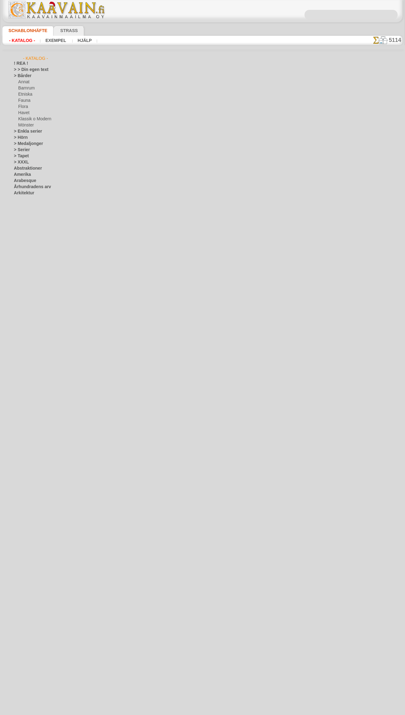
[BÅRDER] (27, 649)
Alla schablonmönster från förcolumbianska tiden (202, 239)
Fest (17, 359)
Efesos (19, 341)
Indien (19, 433)
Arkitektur (22, 193)
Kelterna (21, 452)
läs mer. (241, 710)
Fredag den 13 (25, 390)
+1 (225, 225)
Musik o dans (25, 514)
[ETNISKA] (27, 668)
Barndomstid (29, 236)
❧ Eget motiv (25, 693)
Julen (22, 372)
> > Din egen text (27, 69)
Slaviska (21, 569)
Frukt (18, 396)
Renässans (23, 538)
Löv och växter (26, 483)
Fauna (23, 100)
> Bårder (21, 76)
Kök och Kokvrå (27, 464)
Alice (22, 224)
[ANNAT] (25, 643)
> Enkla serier (25, 131)
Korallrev (21, 470)
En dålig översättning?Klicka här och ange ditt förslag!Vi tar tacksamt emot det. (202, 267)
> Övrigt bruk (101, 209)
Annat (23, 82)
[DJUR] (24, 662)
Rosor (19, 545)
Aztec (18, 205)
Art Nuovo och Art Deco (34, 199)
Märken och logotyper (32, 489)
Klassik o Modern (33, 119)
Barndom (22, 218)
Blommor (21, 310)
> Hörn (19, 137)
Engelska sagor (30, 242)
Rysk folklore (24, 551)
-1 (179, 225)
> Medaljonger (26, 144)
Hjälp (76, 40)
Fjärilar (20, 384)
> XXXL (20, 162)
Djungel (20, 322)
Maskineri (22, 495)
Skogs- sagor (29, 304)
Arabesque (23, 181)
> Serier (20, 150)
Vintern (20, 631)
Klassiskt (21, 458)
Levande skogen (31, 267)
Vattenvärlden (26, 619)
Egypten (20, 347)
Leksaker (25, 261)
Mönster (25, 125)
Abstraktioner (26, 168)
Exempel (51, 40)
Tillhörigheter (25, 588)
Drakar (20, 335)
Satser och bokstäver (32, 557)
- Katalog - (20, 40)
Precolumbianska (28, 532)
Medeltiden (23, 501)
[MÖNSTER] (28, 680)
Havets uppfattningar (32, 415)
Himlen (20, 421)
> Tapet (20, 156)
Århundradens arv (29, 187)
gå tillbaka (203, 225)
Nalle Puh (26, 285)
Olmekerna (23, 520)
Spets (18, 582)
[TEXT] (24, 686)
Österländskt (25, 526)
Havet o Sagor (30, 248)
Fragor (180, 291)
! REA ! (19, 63)
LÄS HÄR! (142, 209)
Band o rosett (25, 211)
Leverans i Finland (239, 291)
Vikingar (21, 625)
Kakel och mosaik (28, 446)
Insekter (21, 440)
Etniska (24, 94)
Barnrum (25, 88)
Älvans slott (28, 230)
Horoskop (22, 427)
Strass (59, 30)
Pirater (24, 298)
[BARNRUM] (29, 656)
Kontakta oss (204, 291)
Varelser (21, 612)
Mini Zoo (25, 273)
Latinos (20, 477)
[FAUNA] (26, 674)
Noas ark (26, 292)
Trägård (20, 600)
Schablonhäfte (24, 30)
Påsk (22, 378)
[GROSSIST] (24, 637)
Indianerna (27, 255)
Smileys (20, 575)
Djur (17, 329)
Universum (23, 606)
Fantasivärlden (26, 353)
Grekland (21, 403)
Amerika (21, 174)
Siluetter (21, 563)
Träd (17, 594)
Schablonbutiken (153, 291)
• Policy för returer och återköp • (202, 320)
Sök (265, 291)
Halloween (27, 366)
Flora (22, 107)
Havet (23, 113)
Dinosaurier (24, 316)
